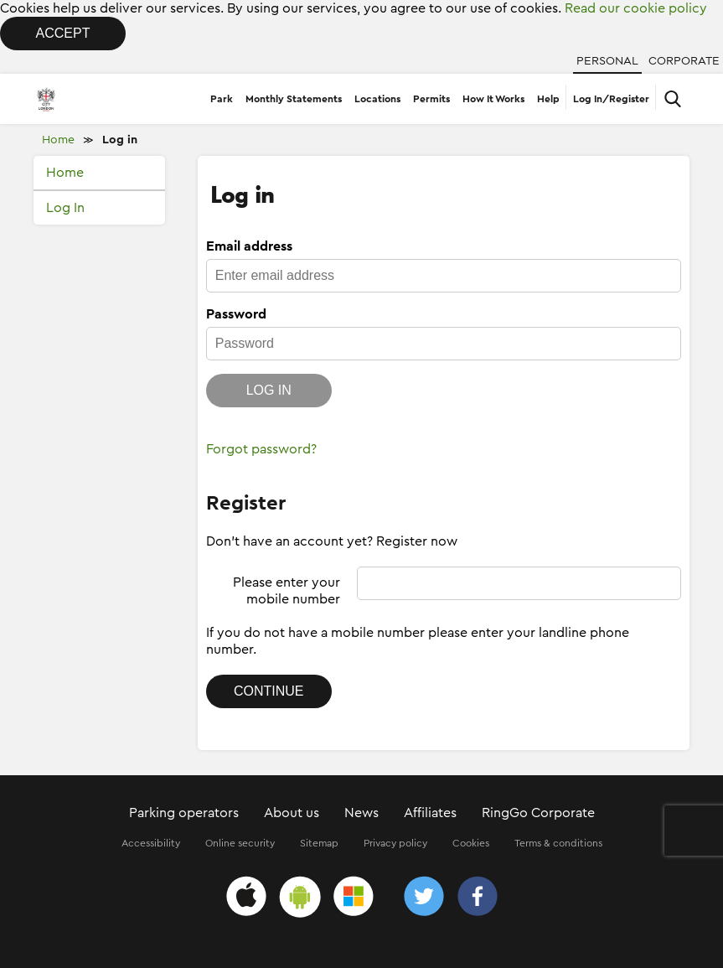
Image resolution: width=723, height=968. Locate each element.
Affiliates (430, 813)
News (361, 813)
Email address (249, 246)
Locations (377, 99)
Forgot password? (261, 449)
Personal (607, 61)
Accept (63, 33)
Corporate (684, 61)
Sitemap (319, 843)
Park (221, 99)
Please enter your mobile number (286, 591)
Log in (119, 140)
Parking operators (184, 813)
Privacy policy (395, 843)
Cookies (470, 843)
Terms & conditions (558, 843)
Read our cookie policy (636, 8)
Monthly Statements (293, 99)
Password (236, 314)
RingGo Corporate (538, 813)
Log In (65, 208)
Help (548, 99)
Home (58, 140)
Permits (431, 99)
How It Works (493, 99)
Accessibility (150, 843)
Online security (240, 843)
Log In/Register (611, 99)
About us (291, 813)
